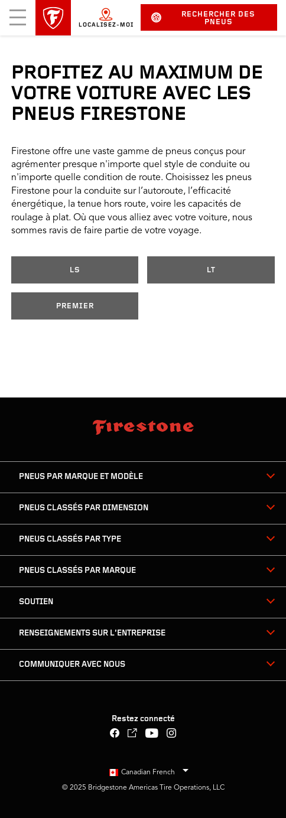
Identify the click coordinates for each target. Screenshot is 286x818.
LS (75, 270)
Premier (75, 306)
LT (211, 270)
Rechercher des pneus (203, 18)
